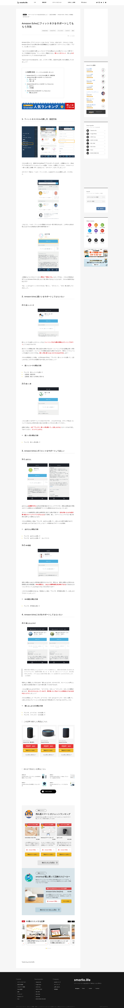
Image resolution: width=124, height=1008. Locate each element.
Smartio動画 (102, 225)
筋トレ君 (30, 80)
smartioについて (57, 981)
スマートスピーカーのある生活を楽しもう (38, 13)
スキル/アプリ (52, 29)
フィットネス (60, 29)
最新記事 (44, 2)
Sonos (91, 149)
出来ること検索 (71, 2)
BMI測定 (30, 87)
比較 (96, 225)
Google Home (93, 133)
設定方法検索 (53, 13)
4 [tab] (48, 947)
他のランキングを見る (48, 862)
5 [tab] (49, 947)
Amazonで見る (32, 849)
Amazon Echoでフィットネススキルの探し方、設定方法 (40, 75)
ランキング (89, 225)
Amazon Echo (45, 29)
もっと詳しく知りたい (30, 753)
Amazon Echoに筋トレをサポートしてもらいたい (38, 77)
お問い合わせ (57, 986)
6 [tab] (50, 947)
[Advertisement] (48, 953)
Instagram (96, 240)
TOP (35, 2)
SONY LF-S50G (94, 139)
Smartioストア (20, 995)
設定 (73, 29)
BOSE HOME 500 (94, 152)
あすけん (30, 85)
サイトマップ (57, 983)
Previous (69, 921)
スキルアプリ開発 (21, 986)
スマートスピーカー (57, 2)
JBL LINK (92, 142)
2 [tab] (46, 947)
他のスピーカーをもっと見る (48, 909)
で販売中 (33, 745)
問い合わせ (83, 2)
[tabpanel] (59, 934)
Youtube (90, 987)
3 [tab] (47, 947)
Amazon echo (93, 129)
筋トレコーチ (31, 79)
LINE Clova (93, 136)
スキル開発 (89, 230)
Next (73, 921)
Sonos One (38, 995)
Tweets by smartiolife (28, 961)
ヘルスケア (67, 29)
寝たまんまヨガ (32, 92)
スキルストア (99, 111)
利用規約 (56, 988)
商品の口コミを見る (30, 749)
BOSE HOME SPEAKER (41, 998)
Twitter (89, 240)
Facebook (102, 240)
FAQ (96, 230)
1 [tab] (45, 947)
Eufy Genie (92, 146)
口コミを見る (66, 900)
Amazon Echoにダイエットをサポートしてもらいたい (39, 83)
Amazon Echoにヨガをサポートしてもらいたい (38, 90)
